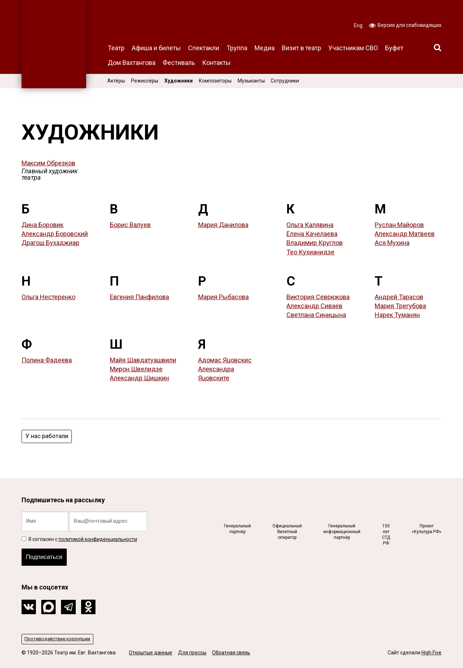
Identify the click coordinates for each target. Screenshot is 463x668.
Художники (178, 81)
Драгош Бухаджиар (50, 242)
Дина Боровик (43, 225)
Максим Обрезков (48, 163)
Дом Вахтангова (131, 62)
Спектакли (203, 48)
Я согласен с (79, 537)
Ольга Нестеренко (48, 297)
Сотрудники (285, 81)
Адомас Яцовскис (225, 360)
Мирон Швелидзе (136, 369)
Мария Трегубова (400, 306)
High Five (431, 653)
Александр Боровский (55, 233)
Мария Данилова (223, 225)
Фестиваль (179, 62)
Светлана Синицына (316, 315)
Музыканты (251, 81)
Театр (116, 48)
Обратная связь (231, 653)
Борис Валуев (130, 225)
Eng (358, 25)
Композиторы (215, 81)
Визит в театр (301, 48)
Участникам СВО (353, 48)
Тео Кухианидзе (310, 252)
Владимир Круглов (314, 242)
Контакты (216, 62)
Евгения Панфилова (139, 297)
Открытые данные (150, 653)
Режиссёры (144, 81)
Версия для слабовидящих (405, 24)
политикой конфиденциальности (98, 537)
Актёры (116, 81)
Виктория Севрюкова (318, 297)
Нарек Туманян (397, 315)
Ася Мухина (392, 242)
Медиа (264, 48)
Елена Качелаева (311, 233)
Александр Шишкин (139, 378)
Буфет (394, 48)
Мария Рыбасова (223, 297)
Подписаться (45, 556)
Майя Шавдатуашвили (143, 360)
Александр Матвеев (405, 233)
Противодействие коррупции (59, 639)
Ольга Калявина (309, 225)
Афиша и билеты (156, 48)
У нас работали (47, 436)
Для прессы (192, 653)
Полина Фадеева (47, 360)
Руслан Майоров (399, 225)
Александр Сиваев (314, 306)
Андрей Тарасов (399, 297)
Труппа (236, 48)
